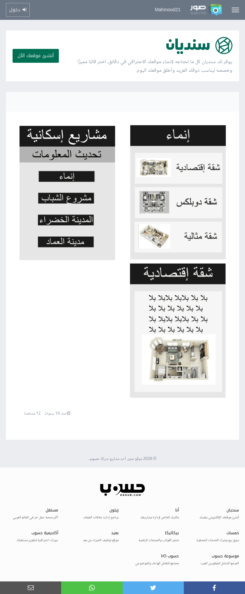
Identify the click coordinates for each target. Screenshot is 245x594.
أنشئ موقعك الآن (36, 55)
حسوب (94, 459)
